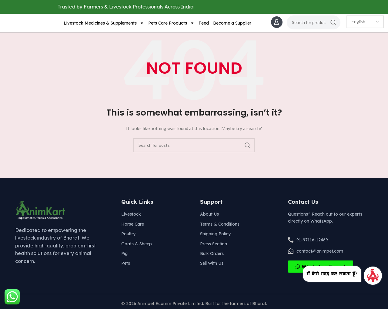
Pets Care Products (171, 24)
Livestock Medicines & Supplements (104, 24)
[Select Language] (365, 23)
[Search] (313, 24)
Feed (204, 24)
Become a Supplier (232, 24)
